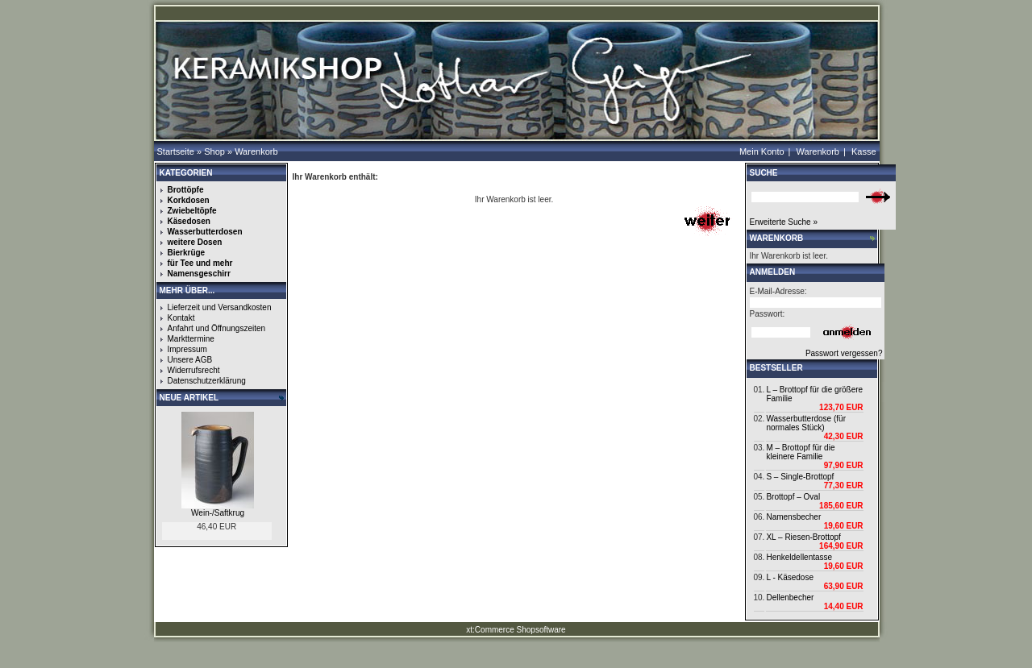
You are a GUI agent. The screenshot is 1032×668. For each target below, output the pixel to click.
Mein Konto (761, 151)
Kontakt (181, 317)
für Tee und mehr (200, 263)
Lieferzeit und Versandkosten (220, 307)
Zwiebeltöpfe (192, 210)
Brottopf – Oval (793, 496)
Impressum (187, 349)
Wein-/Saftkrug (217, 512)
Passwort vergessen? (844, 353)
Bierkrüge (187, 252)
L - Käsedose (790, 577)
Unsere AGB (190, 359)
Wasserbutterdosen (205, 231)
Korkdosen (189, 200)
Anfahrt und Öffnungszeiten (217, 328)
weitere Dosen (195, 242)
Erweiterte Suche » (784, 222)
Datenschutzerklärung (207, 380)
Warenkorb (256, 151)
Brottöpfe (186, 189)
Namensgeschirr (199, 273)
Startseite (175, 151)
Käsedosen (189, 221)
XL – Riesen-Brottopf (803, 537)
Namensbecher (793, 516)
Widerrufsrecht (194, 370)
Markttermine (191, 338)
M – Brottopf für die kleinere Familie (800, 452)
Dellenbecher (790, 597)
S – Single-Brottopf (800, 476)
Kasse (863, 151)
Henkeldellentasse (799, 557)
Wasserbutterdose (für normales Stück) (806, 423)
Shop (214, 151)
